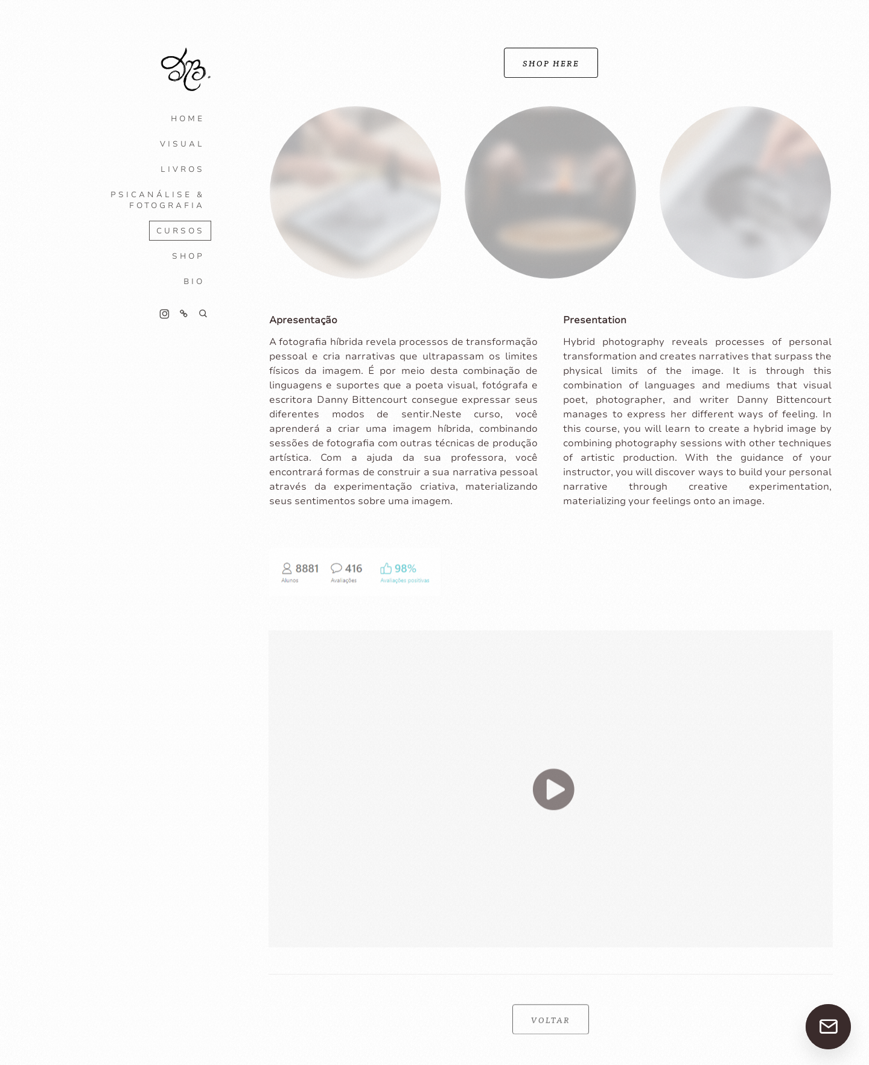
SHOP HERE (551, 62)
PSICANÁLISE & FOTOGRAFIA (157, 200)
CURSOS (180, 231)
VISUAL (182, 144)
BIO (194, 281)
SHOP (188, 256)
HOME (188, 118)
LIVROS (183, 169)
